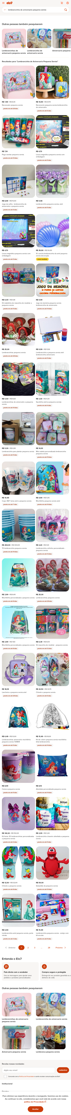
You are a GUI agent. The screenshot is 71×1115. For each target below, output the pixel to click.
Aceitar (35, 1109)
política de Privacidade (35, 1101)
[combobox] (5, 10)
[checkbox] (5, 1076)
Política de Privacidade (26, 1076)
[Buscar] (36, 9)
